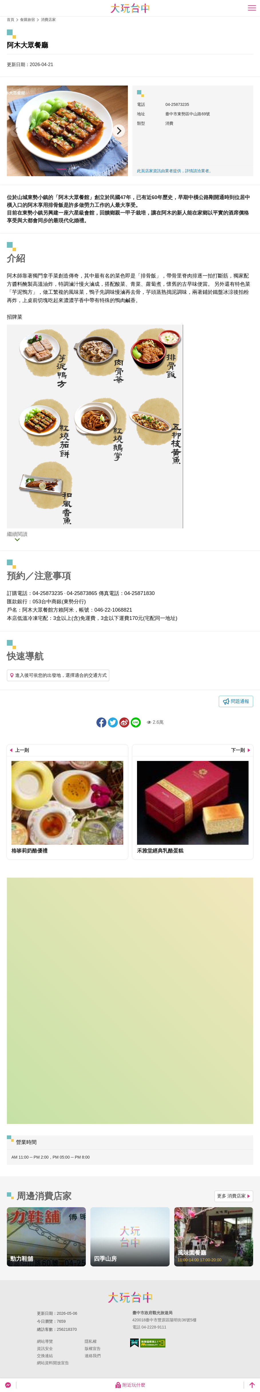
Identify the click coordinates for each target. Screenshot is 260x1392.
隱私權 (91, 1341)
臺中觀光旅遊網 (130, 8)
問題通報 (240, 701)
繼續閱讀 (17, 534)
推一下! (113, 722)
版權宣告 (93, 1348)
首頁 (10, 19)
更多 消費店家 (234, 1195)
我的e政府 (134, 1343)
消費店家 (48, 19)
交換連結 (45, 1355)
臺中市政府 (130, 1297)
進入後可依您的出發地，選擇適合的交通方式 (58, 675)
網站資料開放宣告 (53, 1363)
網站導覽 (45, 1341)
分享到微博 (124, 722)
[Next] (118, 130)
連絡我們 (93, 1355)
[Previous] (16, 130)
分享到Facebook (101, 722)
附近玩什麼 (130, 1385)
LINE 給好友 (136, 722)
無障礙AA (153, 1343)
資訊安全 (45, 1348)
